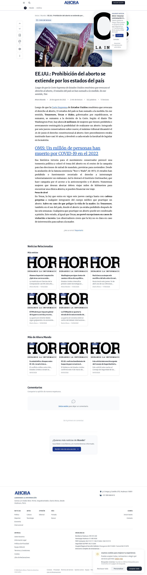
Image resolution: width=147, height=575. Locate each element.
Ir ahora (119, 37)
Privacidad (57, 570)
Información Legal (20, 540)
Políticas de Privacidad (21, 544)
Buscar (53, 518)
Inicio (37, 15)
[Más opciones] (20, 56)
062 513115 (107, 541)
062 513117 (89, 541)
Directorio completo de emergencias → (88, 549)
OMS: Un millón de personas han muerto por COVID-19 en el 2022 (67, 151)
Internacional (18, 525)
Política (16, 515)
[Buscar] (29, 3)
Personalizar (118, 569)
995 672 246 (93, 536)
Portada (54, 515)
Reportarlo (79, 230)
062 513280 (92, 544)
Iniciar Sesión (118, 3)
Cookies (17, 554)
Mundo (31, 8)
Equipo (87, 570)
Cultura (29, 515)
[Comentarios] (20, 42)
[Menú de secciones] (24, 3)
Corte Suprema (59, 107)
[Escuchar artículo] (20, 49)
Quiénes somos (79, 570)
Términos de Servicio (67, 570)
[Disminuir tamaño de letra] (20, 28)
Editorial (41, 515)
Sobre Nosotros (19, 537)
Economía (17, 522)
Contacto (130, 518)
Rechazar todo (102, 569)
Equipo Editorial (19, 547)
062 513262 (98, 541)
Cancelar (116, 41)
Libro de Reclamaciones (22, 557)
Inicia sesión (63, 406)
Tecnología (30, 518)
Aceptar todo (134, 569)
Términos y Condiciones (22, 550)
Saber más (119, 559)
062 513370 (125, 546)
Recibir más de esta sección (67, 449)
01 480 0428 (93, 539)
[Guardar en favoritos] (20, 35)
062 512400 (111, 546)
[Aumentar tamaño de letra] (20, 23)
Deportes (17, 518)
